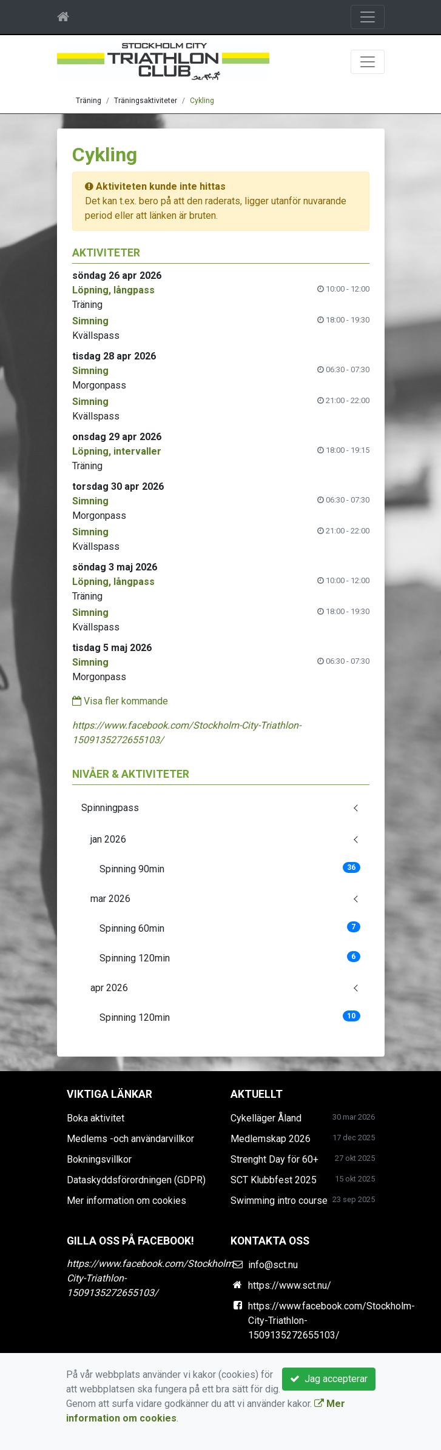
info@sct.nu (273, 1265)
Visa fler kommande (120, 701)
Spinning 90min (229, 868)
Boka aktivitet (95, 1118)
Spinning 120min (229, 957)
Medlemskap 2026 (271, 1138)
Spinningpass (110, 808)
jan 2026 (108, 839)
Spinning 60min (229, 927)
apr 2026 (109, 988)
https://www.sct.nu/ (289, 1285)
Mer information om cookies (126, 1200)
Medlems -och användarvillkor (130, 1138)
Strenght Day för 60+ (274, 1159)
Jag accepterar (329, 1379)
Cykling (202, 100)
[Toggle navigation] (368, 17)
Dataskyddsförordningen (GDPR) (136, 1180)
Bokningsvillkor (99, 1159)
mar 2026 (110, 898)
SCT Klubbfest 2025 (274, 1180)
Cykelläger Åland (266, 1118)
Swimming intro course (279, 1200)
